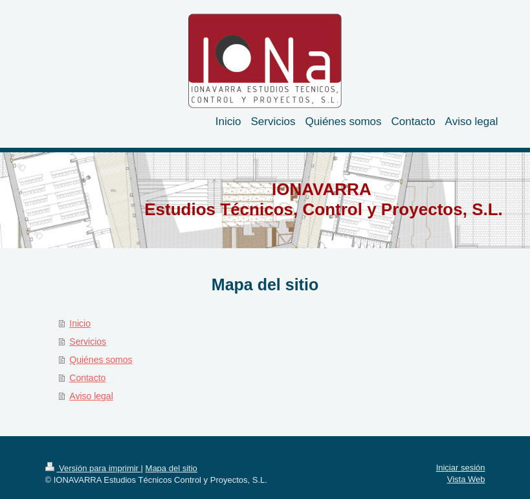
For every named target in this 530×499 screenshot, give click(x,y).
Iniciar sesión (460, 467)
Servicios (87, 341)
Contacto (87, 378)
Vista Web (466, 479)
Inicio (80, 323)
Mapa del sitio (171, 468)
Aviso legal (91, 396)
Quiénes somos (100, 359)
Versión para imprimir (93, 468)
